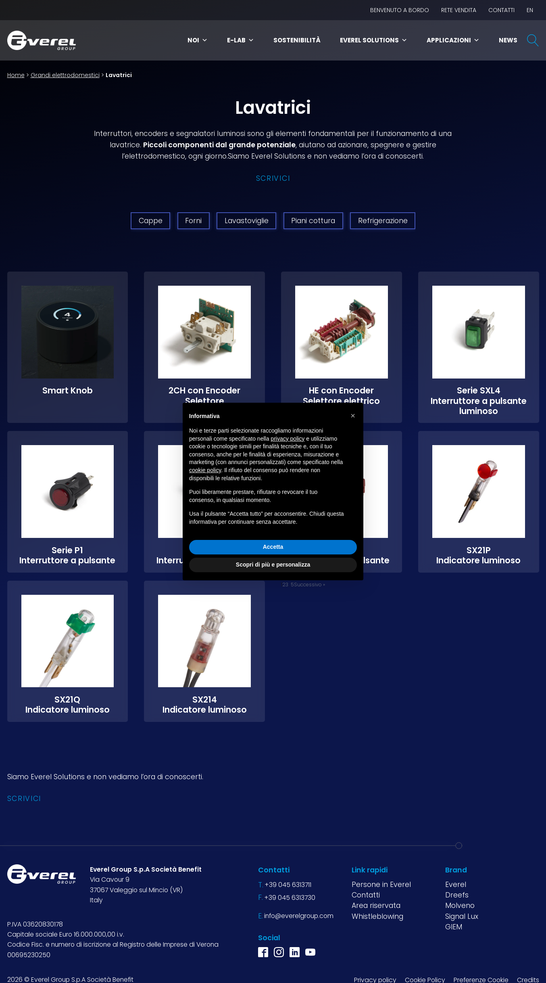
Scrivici (273, 178)
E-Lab (240, 40)
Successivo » (309, 584)
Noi (198, 40)
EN (530, 10)
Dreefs (457, 895)
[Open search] (533, 40)
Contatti (501, 10)
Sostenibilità (297, 40)
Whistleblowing (377, 916)
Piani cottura (313, 221)
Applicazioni (453, 40)
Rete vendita (458, 10)
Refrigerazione (383, 221)
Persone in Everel (381, 884)
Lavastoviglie (247, 221)
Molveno (460, 905)
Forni (193, 221)
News (508, 40)
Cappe (151, 221)
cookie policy (205, 470)
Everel (455, 884)
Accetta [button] (273, 547)
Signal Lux (461, 916)
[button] (352, 415)
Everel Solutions (373, 40)
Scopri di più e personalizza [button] (273, 564)
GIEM (453, 927)
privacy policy (287, 438)
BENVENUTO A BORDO (399, 10)
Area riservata (376, 905)
